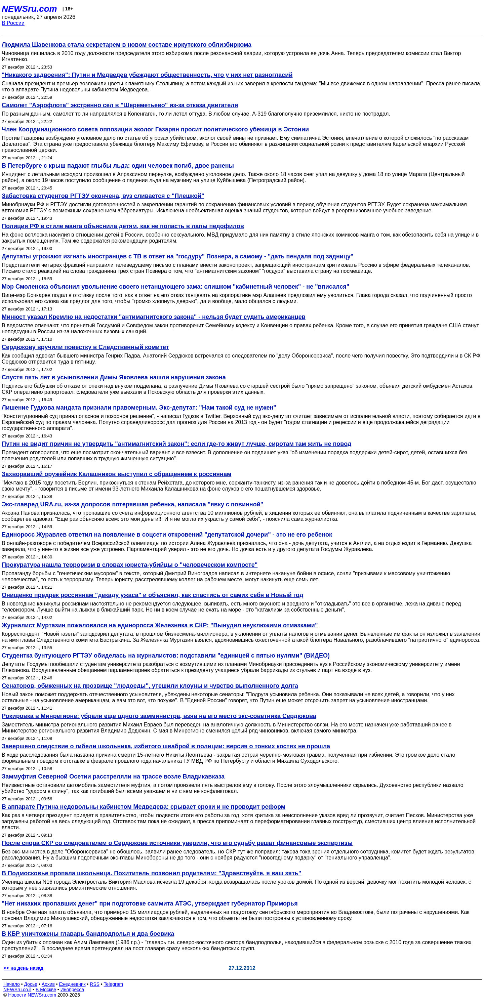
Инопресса (72, 989)
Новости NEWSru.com (32, 995)
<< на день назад (23, 968)
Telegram (113, 984)
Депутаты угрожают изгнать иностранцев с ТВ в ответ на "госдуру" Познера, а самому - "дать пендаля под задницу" (177, 256)
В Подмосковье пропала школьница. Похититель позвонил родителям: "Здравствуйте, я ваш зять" (151, 873)
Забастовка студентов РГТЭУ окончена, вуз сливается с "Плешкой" (103, 196)
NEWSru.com (29, 9)
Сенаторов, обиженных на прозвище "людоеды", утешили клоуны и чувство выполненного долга (150, 685)
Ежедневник (72, 984)
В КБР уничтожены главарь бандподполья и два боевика (88, 933)
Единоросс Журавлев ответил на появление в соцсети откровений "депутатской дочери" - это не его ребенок (167, 534)
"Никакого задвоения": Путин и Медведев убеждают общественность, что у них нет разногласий (147, 75)
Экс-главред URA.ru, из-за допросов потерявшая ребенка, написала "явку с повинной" (132, 504)
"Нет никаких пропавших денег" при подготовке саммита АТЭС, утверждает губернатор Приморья (150, 903)
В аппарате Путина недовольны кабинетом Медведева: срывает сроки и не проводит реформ (143, 806)
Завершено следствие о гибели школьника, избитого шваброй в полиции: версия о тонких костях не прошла (166, 746)
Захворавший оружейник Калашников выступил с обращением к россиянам (116, 474)
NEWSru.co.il (17, 989)
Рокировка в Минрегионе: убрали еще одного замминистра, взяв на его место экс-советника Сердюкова (159, 716)
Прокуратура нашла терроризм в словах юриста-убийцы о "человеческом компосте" (129, 564)
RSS (94, 984)
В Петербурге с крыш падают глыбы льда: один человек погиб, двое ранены (118, 165)
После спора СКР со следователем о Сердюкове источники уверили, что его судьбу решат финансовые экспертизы (177, 843)
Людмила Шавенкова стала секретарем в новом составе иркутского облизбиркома (126, 44)
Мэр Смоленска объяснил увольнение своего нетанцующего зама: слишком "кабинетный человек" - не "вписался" (175, 286)
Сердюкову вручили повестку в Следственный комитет (85, 347)
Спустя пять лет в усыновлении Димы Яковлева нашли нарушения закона (114, 377)
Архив (48, 984)
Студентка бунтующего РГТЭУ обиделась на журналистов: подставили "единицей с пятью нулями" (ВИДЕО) (166, 655)
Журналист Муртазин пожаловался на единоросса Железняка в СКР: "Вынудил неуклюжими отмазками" (160, 625)
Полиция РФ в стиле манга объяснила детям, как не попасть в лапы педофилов (123, 226)
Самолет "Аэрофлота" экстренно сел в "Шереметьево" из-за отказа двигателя (120, 105)
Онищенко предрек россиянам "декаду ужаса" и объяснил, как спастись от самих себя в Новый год (152, 595)
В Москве (46, 989)
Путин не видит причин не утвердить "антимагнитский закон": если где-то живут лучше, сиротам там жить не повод (176, 443)
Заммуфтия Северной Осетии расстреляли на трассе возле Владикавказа (113, 776)
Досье (30, 984)
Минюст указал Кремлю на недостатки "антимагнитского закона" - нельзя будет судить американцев (154, 316)
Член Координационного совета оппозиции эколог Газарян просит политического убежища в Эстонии (155, 129)
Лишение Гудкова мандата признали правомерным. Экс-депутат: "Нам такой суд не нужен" (139, 407)
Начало (11, 984)
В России (13, 23)
